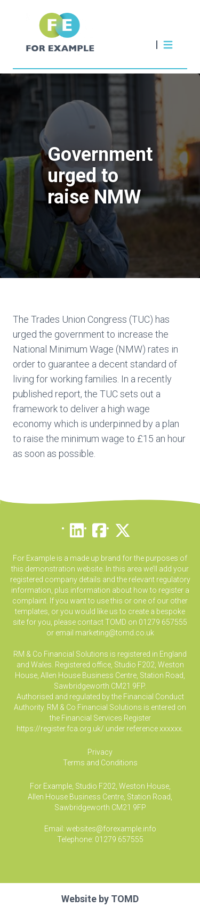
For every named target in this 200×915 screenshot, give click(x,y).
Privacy (100, 752)
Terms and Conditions (100, 762)
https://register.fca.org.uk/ (60, 728)
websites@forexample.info (111, 828)
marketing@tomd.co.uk (114, 632)
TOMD (125, 898)
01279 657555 (119, 839)
